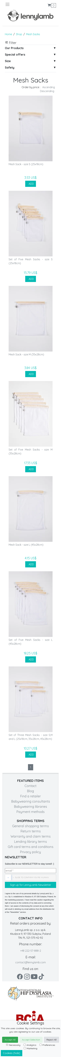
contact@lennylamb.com (30, 962)
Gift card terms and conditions (30, 847)
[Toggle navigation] (18, 4)
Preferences (47, 1045)
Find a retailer (30, 796)
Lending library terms (30, 842)
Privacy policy (30, 852)
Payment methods (30, 812)
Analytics (30, 1045)
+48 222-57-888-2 (30, 950)
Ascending (48, 87)
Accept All (10, 1039)
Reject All (51, 1039)
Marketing (30, 1048)
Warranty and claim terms (31, 836)
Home (8, 34)
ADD (30, 183)
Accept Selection (31, 1039)
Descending (47, 91)
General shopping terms (30, 826)
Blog (30, 791)
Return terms (30, 831)
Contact (30, 786)
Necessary (13, 1045)
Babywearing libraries (30, 806)
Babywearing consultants (30, 801)
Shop (19, 34)
